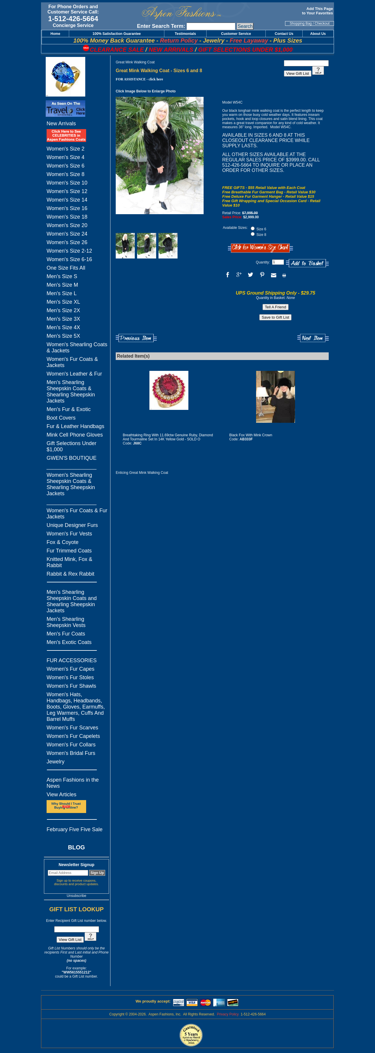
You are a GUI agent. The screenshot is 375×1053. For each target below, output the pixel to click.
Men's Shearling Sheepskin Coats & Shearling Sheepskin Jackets (71, 391)
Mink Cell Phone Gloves (75, 435)
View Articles (61, 794)
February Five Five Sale (75, 829)
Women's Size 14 (67, 200)
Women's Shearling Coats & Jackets (77, 348)
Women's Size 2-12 (69, 251)
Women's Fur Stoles (70, 677)
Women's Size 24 (67, 234)
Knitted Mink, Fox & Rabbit (69, 562)
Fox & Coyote (63, 542)
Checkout (322, 23)
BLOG (76, 847)
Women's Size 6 (65, 166)
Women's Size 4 (65, 157)
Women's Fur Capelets (73, 736)
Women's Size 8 (65, 174)
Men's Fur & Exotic (69, 409)
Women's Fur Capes (70, 669)
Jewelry (55, 762)
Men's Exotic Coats (69, 642)
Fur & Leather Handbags (75, 426)
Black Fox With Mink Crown (250, 435)
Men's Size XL (63, 302)
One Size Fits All (66, 268)
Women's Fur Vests (69, 534)
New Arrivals (61, 123)
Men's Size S (62, 276)
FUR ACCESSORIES (72, 660)
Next (313, 338)
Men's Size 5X (63, 336)
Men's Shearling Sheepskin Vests (66, 622)
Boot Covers (61, 418)
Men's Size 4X (63, 327)
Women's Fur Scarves (72, 728)
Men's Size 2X (63, 310)
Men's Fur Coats (66, 634)
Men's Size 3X (63, 319)
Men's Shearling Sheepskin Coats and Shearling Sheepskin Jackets (72, 601)
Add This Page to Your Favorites (318, 10)
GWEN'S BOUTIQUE (71, 458)
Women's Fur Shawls (71, 686)
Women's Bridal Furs (71, 753)
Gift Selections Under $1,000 (71, 446)
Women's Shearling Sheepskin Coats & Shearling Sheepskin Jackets (71, 484)
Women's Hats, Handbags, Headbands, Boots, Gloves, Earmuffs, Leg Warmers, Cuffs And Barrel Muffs (76, 707)
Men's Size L (61, 293)
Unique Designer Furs (72, 525)
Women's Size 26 (67, 242)
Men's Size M (62, 285)
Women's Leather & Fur (74, 374)
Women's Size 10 (67, 183)
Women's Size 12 (67, 191)
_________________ (71, 466)
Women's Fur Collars (71, 745)
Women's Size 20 (67, 225)
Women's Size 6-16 (69, 259)
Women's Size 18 (67, 217)
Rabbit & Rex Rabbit (70, 574)
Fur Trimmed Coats (69, 551)
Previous (136, 338)
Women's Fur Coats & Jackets (72, 362)
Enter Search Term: (161, 26)
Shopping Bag (301, 23)
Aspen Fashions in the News (73, 783)
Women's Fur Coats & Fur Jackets (77, 514)
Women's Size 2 (65, 149)
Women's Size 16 (67, 208)
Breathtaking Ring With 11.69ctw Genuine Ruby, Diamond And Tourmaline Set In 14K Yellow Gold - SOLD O (168, 437)
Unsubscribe (76, 896)
